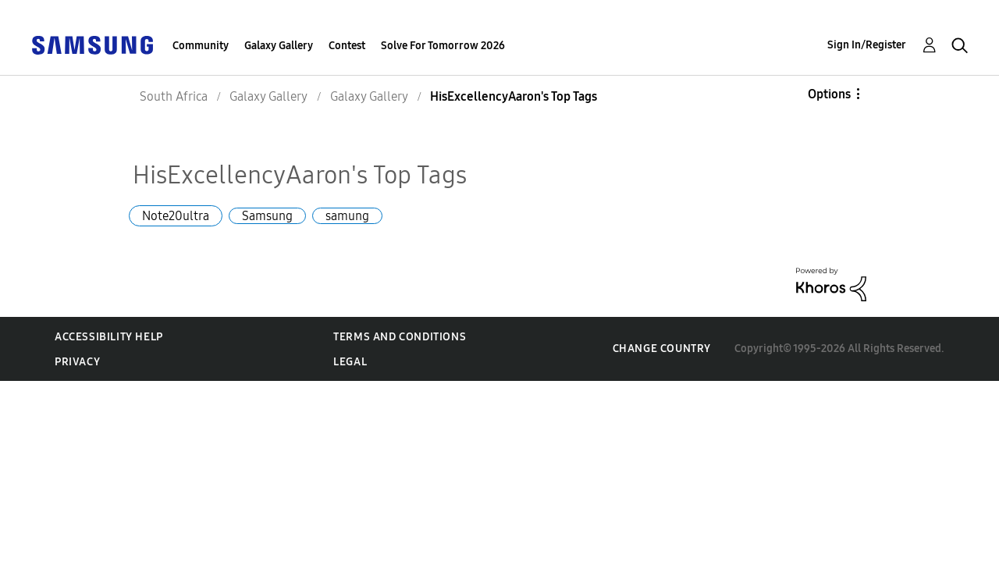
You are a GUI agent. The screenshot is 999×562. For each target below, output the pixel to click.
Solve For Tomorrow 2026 (443, 45)
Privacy (77, 361)
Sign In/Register (866, 45)
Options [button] (829, 94)
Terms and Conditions (399, 336)
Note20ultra (175, 215)
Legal (350, 361)
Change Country (662, 348)
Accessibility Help (109, 336)
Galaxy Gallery (278, 45)
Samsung (267, 215)
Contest (347, 45)
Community (200, 45)
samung (347, 215)
